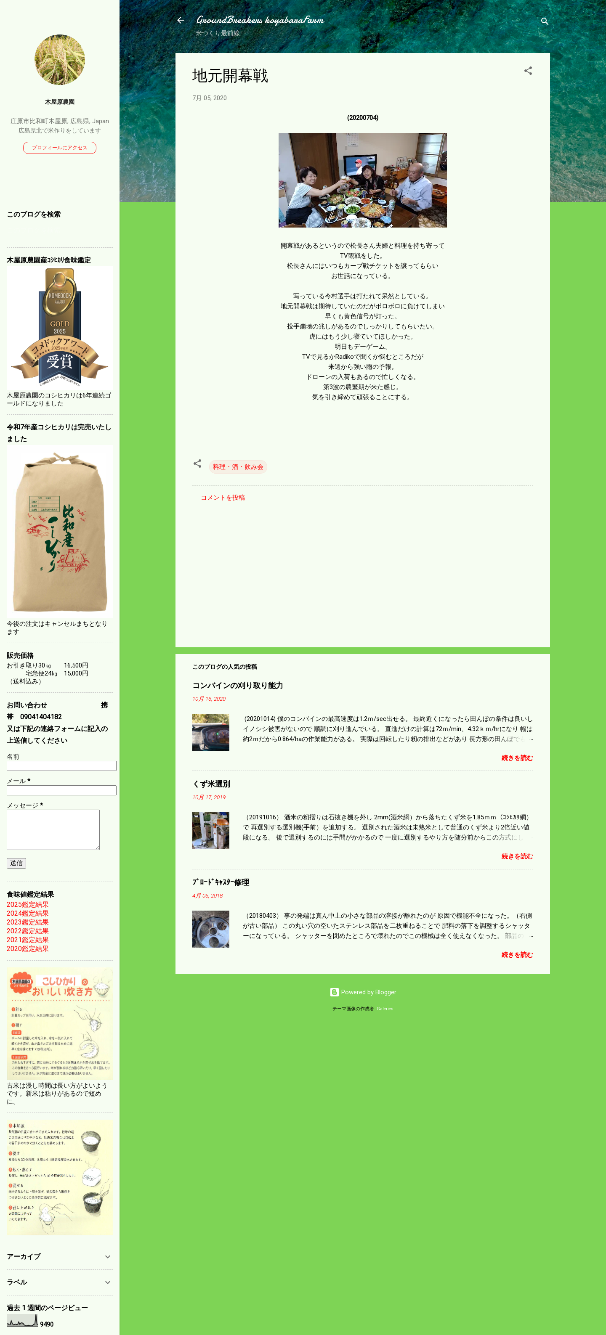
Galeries (385, 1009)
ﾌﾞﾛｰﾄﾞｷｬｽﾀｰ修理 (220, 882)
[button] (528, 72)
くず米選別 (211, 784)
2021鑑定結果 (28, 940)
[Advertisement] (362, 569)
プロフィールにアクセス (60, 148)
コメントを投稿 (223, 497)
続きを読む (517, 758)
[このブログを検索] (60, 230)
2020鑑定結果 (28, 949)
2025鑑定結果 (28, 905)
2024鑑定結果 (28, 913)
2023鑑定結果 (28, 922)
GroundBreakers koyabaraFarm (259, 20)
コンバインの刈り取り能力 (237, 686)
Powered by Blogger (363, 992)
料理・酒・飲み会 (238, 467)
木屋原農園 (59, 101)
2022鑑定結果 (28, 931)
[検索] (545, 23)
